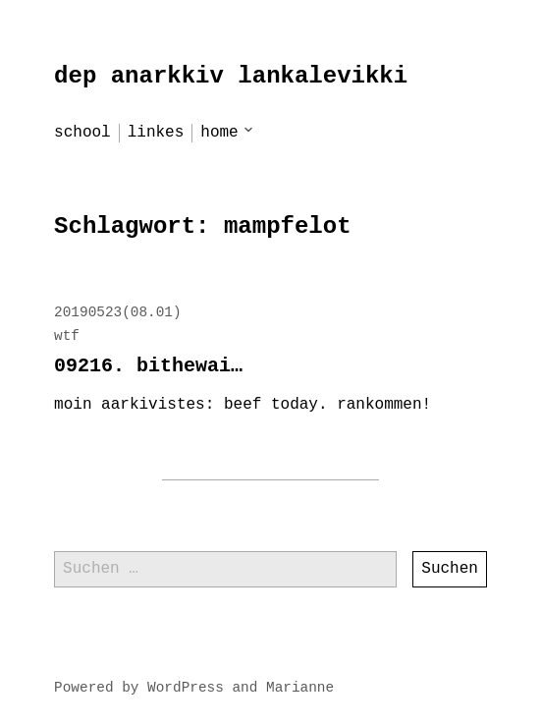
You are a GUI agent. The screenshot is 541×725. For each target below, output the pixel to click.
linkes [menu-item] (156, 132)
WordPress (185, 688)
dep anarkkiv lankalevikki (230, 76)
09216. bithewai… (148, 366)
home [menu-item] (219, 132)
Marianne (300, 688)
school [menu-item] (82, 132)
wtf (67, 336)
